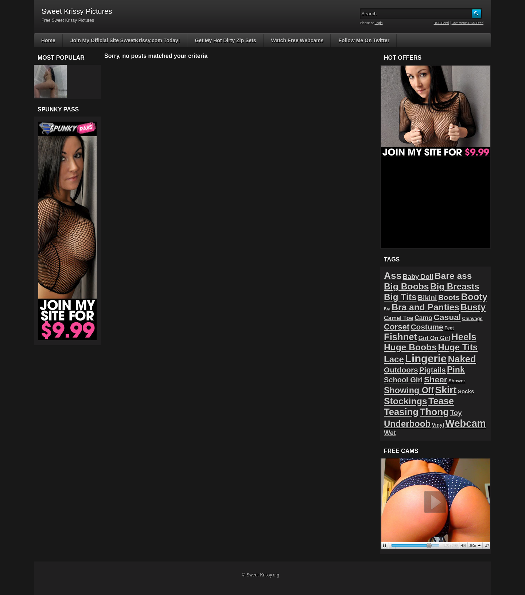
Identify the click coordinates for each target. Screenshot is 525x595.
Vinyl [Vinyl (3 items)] (438, 425)
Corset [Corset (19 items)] (396, 326)
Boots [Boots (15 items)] (449, 297)
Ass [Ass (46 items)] (393, 275)
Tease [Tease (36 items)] (441, 401)
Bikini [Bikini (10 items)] (427, 298)
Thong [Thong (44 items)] (434, 411)
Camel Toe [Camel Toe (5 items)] (398, 318)
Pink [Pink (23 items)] (456, 369)
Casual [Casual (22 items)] (447, 317)
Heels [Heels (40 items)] (464, 337)
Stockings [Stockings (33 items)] (405, 401)
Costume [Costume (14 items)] (427, 327)
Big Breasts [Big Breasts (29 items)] (454, 286)
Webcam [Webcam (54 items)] (465, 423)
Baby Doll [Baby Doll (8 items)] (418, 276)
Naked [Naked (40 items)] (462, 359)
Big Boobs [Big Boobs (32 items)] (406, 286)
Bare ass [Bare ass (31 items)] (453, 276)
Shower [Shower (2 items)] (456, 380)
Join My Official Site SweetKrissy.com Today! (125, 40)
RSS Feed (441, 23)
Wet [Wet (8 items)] (390, 433)
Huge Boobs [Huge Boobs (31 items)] (410, 347)
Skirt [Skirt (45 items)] (446, 390)
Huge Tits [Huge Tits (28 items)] (458, 347)
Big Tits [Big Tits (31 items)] (400, 297)
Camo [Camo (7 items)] (423, 318)
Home (48, 40)
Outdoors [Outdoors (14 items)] (401, 370)
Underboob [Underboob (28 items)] (407, 424)
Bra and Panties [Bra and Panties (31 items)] (425, 307)
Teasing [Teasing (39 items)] (401, 412)
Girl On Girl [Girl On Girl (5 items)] (434, 338)
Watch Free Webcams (297, 40)
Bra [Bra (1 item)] (387, 309)
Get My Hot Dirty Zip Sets (225, 40)
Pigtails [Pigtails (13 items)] (432, 370)
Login (379, 23)
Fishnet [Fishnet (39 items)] (400, 337)
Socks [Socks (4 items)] (466, 391)
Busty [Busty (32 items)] (473, 307)
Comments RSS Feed (467, 23)
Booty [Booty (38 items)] (474, 297)
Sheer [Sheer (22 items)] (435, 379)
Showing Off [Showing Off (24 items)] (409, 390)
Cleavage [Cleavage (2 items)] (472, 318)
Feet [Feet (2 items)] (449, 328)
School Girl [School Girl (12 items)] (403, 380)
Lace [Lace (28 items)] (394, 359)
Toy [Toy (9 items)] (456, 413)
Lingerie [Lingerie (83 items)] (426, 358)
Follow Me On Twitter (363, 40)
